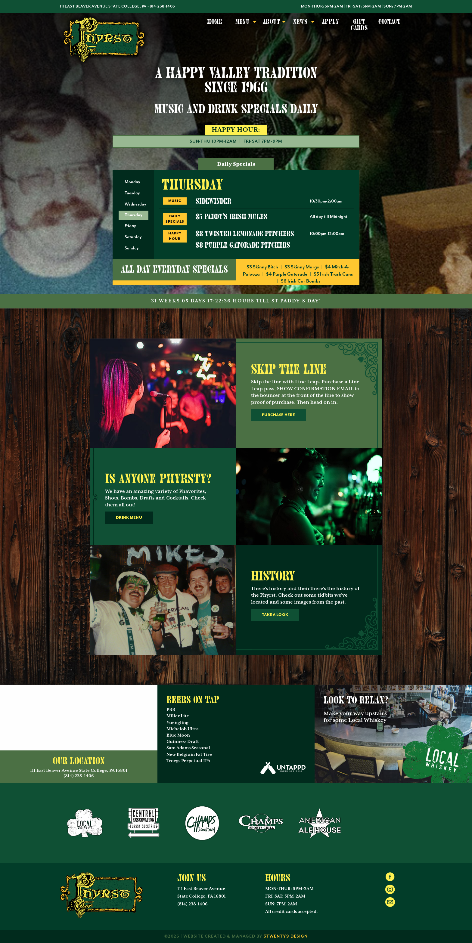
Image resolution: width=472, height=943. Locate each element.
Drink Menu (129, 517)
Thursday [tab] (133, 215)
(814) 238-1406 (192, 904)
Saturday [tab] (133, 237)
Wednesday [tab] (135, 204)
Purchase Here (278, 415)
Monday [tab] (132, 182)
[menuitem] (214, 25)
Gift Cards (359, 25)
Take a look (275, 614)
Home (214, 22)
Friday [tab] (130, 226)
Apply (330, 22)
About (271, 22)
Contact (389, 22)
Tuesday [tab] (132, 193)
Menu (242, 22)
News (300, 22)
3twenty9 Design (286, 936)
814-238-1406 (162, 6)
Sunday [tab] (132, 248)
